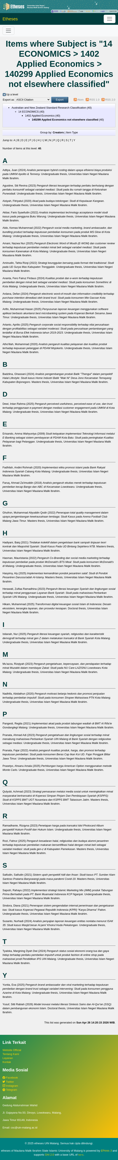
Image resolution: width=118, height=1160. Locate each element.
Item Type (72, 132)
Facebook (10, 1077)
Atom (80, 99)
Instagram (10, 1085)
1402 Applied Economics (40, 115)
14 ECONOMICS (28, 111)
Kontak (7, 1062)
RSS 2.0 (110, 99)
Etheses (10, 19)
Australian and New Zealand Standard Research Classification (49, 107)
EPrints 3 (106, 1150)
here (80, 1154)
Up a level (12, 94)
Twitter (8, 1081)
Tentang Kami (11, 1054)
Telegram (10, 1089)
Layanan (8, 1058)
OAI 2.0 (49, 1154)
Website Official (12, 1050)
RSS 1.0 (94, 99)
